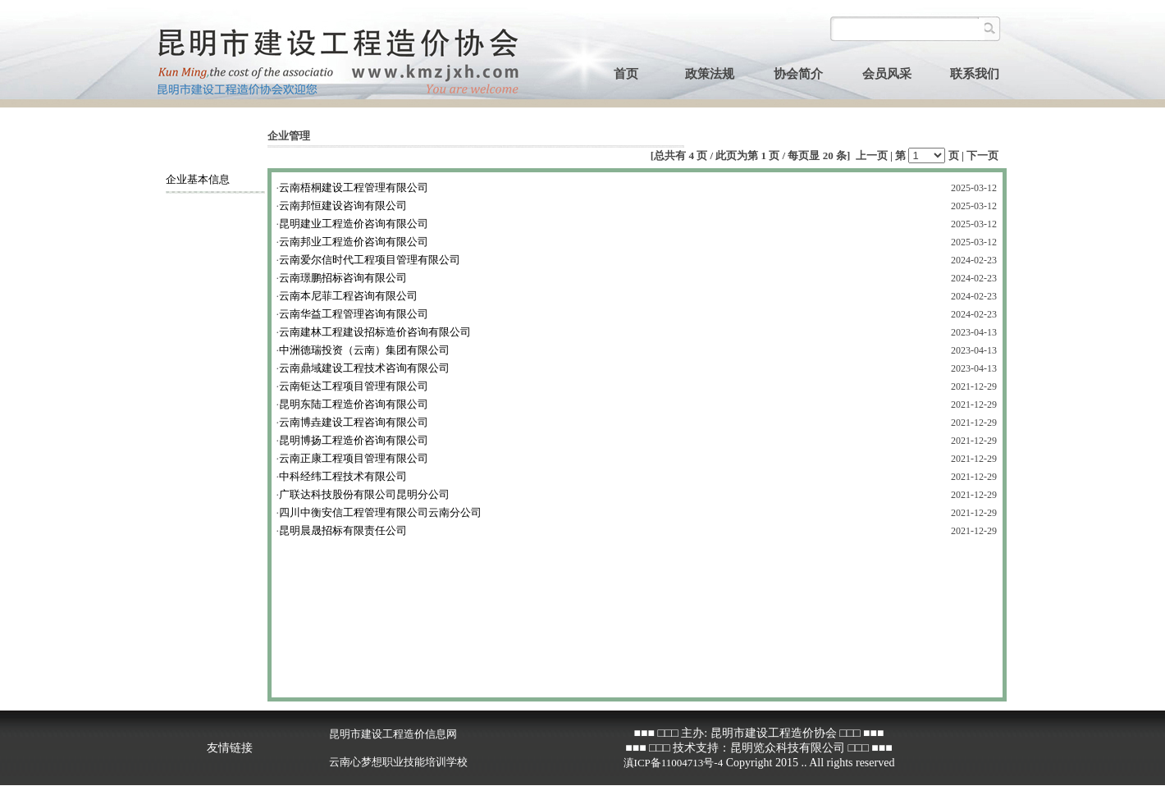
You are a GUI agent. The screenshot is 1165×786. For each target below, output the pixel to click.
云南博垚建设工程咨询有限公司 (353, 422)
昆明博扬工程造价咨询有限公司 (353, 440)
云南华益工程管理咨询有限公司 (353, 314)
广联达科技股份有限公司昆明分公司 (364, 494)
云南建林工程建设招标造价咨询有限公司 (375, 332)
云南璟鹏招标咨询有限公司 (343, 278)
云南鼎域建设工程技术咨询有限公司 (364, 368)
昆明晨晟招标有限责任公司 (343, 530)
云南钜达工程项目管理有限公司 (353, 386)
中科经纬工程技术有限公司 (343, 476)
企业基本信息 (198, 179)
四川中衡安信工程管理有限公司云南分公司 (380, 512)
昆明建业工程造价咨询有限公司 (353, 223)
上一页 (872, 155)
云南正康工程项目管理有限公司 (353, 458)
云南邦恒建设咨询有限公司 (343, 205)
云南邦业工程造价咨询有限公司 (353, 241)
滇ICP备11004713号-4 (674, 762)
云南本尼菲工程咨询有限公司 (348, 296)
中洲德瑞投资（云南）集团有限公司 (364, 350)
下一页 (982, 155)
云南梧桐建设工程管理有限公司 (353, 187)
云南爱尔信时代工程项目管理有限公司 (369, 260)
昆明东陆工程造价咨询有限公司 (353, 404)
